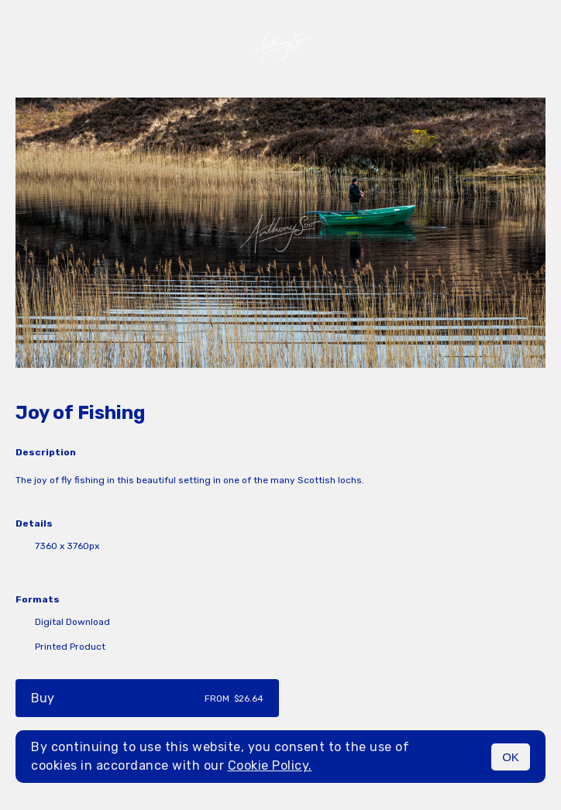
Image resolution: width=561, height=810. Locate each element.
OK (510, 757)
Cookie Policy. (270, 765)
